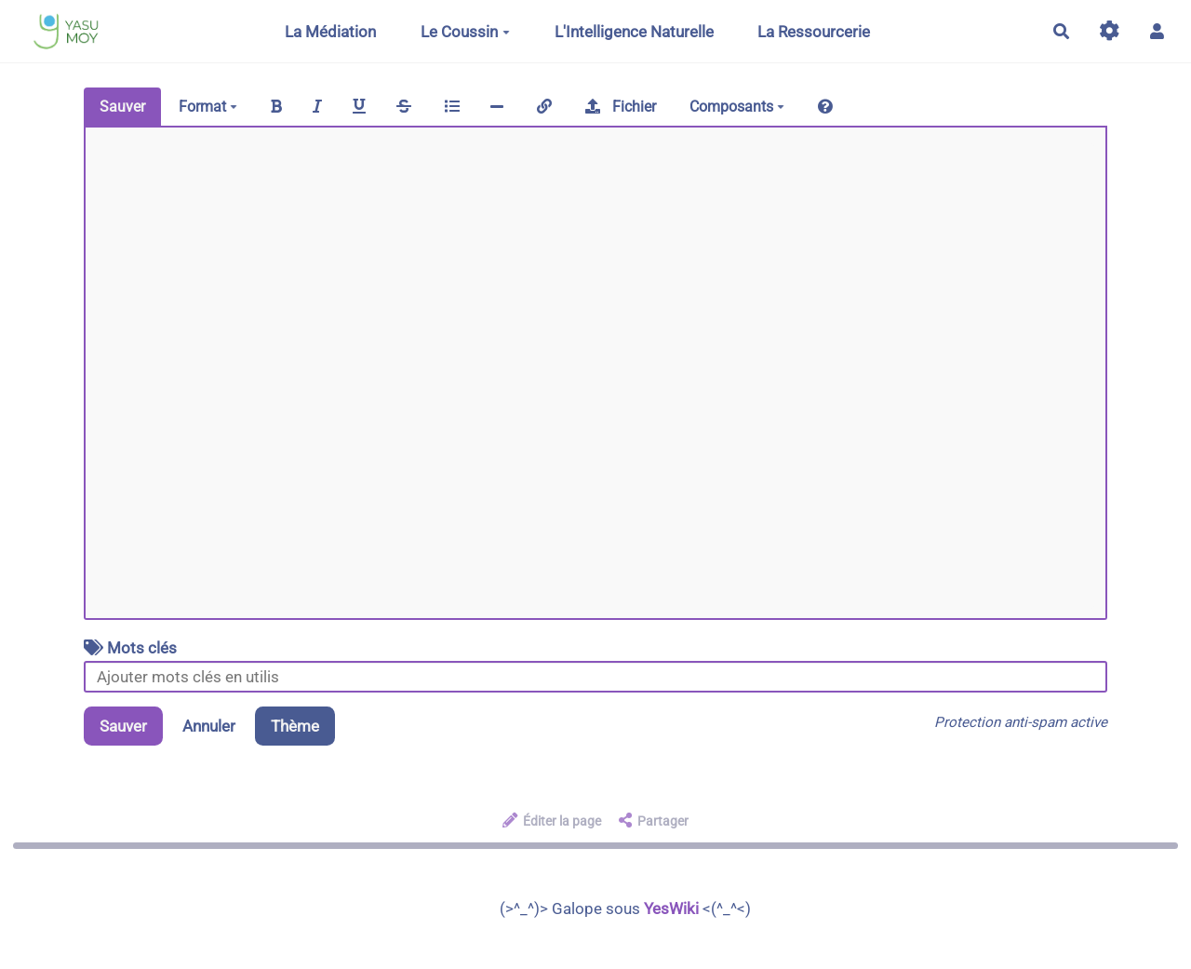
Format (208, 106)
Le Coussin (465, 31)
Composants (736, 106)
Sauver (122, 106)
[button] (1157, 31)
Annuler (208, 726)
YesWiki (671, 908)
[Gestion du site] (1110, 31)
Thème (295, 726)
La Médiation (330, 31)
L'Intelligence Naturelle (634, 31)
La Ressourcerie (813, 31)
